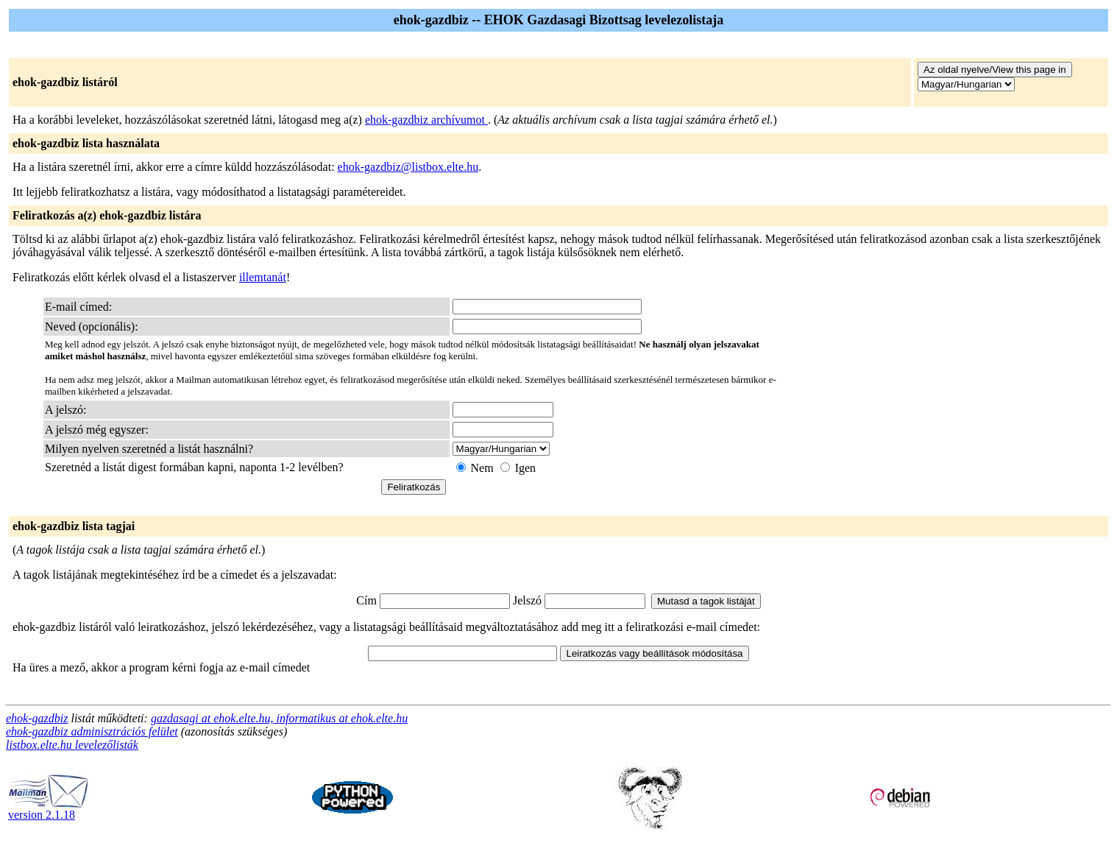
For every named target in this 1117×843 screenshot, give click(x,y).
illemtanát (262, 277)
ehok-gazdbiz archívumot (426, 119)
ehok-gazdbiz (37, 718)
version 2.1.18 (48, 809)
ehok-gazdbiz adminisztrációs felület (92, 731)
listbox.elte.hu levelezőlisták (72, 744)
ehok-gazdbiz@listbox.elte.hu (408, 167)
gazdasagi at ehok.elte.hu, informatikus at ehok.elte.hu (279, 718)
